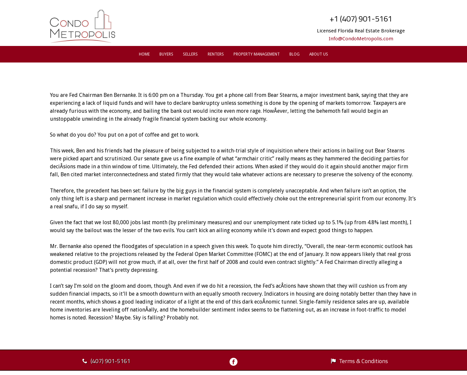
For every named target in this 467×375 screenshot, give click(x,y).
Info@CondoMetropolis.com (361, 39)
